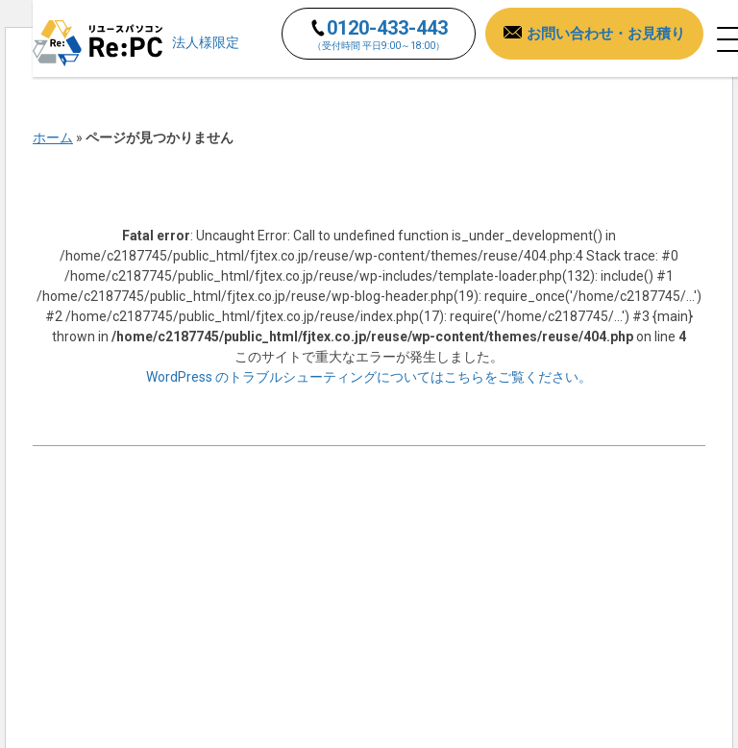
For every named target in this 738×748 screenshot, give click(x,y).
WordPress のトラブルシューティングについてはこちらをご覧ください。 (369, 377)
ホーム (53, 137)
